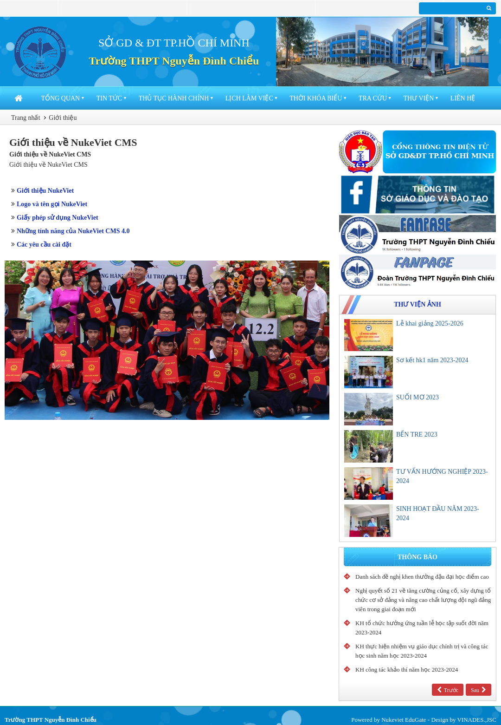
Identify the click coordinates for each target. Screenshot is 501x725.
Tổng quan (60, 98)
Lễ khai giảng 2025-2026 (429, 323)
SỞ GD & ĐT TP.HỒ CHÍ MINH (174, 43)
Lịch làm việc (249, 98)
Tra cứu (373, 98)
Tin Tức (109, 98)
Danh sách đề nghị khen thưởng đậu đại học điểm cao (422, 576)
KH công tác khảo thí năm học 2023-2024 (406, 669)
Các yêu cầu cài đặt (44, 244)
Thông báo (417, 557)
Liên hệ (462, 98)
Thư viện (419, 98)
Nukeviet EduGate (403, 719)
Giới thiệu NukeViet (45, 190)
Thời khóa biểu (315, 98)
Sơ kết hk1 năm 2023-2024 (432, 360)
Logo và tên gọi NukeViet (52, 204)
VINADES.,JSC (476, 719)
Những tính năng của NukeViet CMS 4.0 (73, 231)
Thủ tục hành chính (174, 98)
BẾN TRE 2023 (416, 434)
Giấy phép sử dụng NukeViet (57, 217)
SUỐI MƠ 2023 (417, 397)
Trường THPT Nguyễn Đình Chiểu (174, 61)
